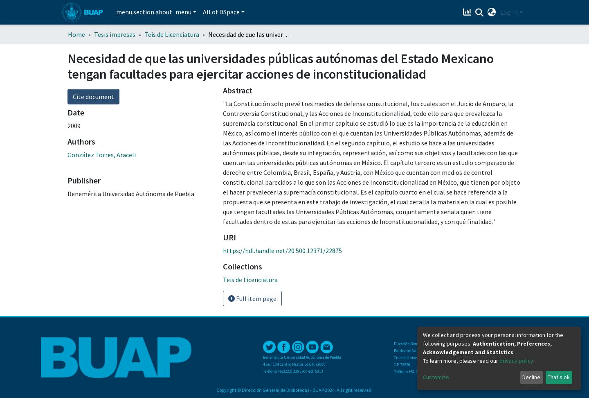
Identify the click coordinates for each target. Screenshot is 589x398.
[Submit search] (479, 12)
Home (76, 34)
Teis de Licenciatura (171, 34)
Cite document (93, 97)
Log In (509, 12)
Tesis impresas (114, 34)
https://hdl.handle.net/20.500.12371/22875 (282, 250)
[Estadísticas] (468, 12)
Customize (436, 377)
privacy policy (516, 360)
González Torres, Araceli (101, 155)
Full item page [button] (252, 298)
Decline (531, 377)
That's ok (559, 377)
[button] (492, 12)
